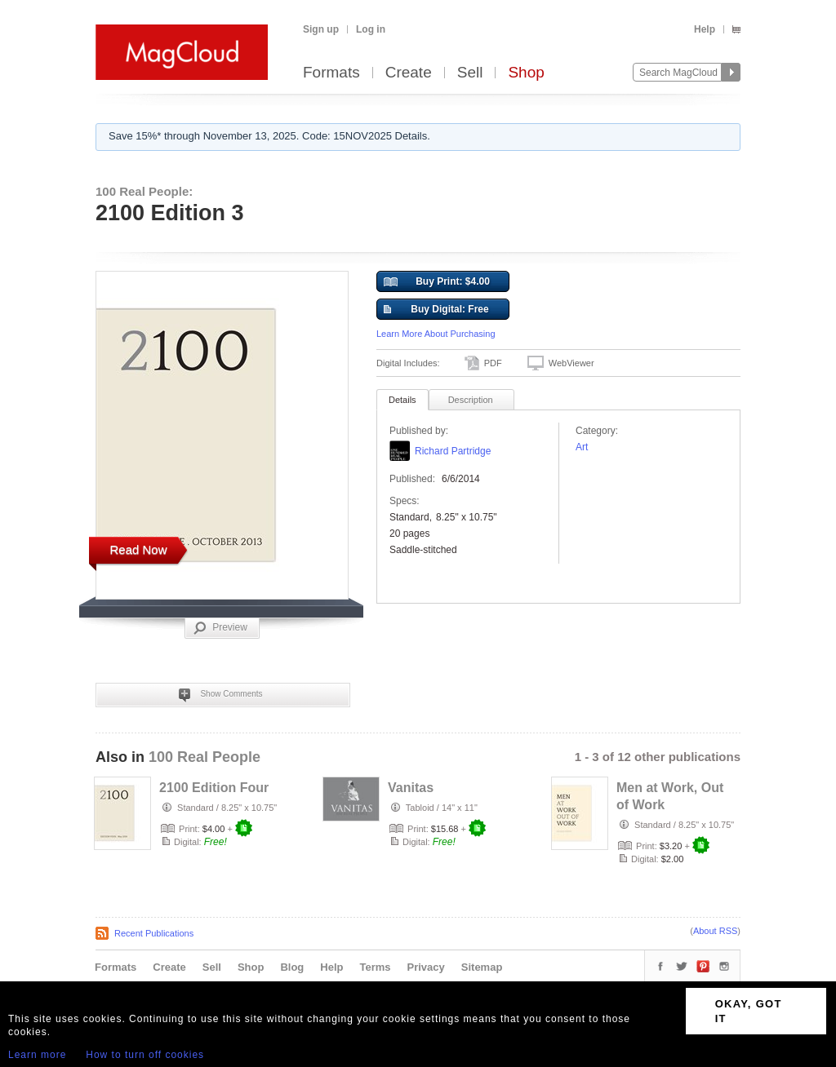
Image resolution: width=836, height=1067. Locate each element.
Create (408, 73)
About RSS (715, 931)
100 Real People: (144, 191)
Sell (470, 73)
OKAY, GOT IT (748, 1011)
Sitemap (482, 967)
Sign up (321, 29)
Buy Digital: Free (436, 310)
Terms (374, 967)
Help (704, 29)
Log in (370, 29)
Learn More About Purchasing (436, 334)
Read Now (138, 549)
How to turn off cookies (145, 1054)
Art (582, 447)
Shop (526, 73)
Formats (331, 73)
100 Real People (204, 757)
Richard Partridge (453, 451)
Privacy (426, 967)
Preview (220, 628)
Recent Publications (153, 933)
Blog (292, 967)
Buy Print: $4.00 (437, 282)
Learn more (37, 1054)
